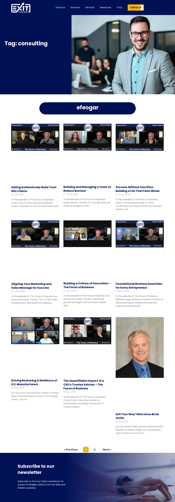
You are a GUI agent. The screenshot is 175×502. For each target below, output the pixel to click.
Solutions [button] (75, 7)
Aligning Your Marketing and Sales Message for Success (31, 286)
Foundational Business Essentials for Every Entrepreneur (139, 286)
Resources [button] (105, 7)
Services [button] (89, 7)
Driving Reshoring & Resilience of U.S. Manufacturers (34, 382)
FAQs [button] (119, 7)
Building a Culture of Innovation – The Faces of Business (86, 285)
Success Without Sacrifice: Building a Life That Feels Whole (138, 189)
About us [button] (60, 7)
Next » (107, 449)
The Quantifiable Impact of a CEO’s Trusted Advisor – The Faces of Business (83, 384)
